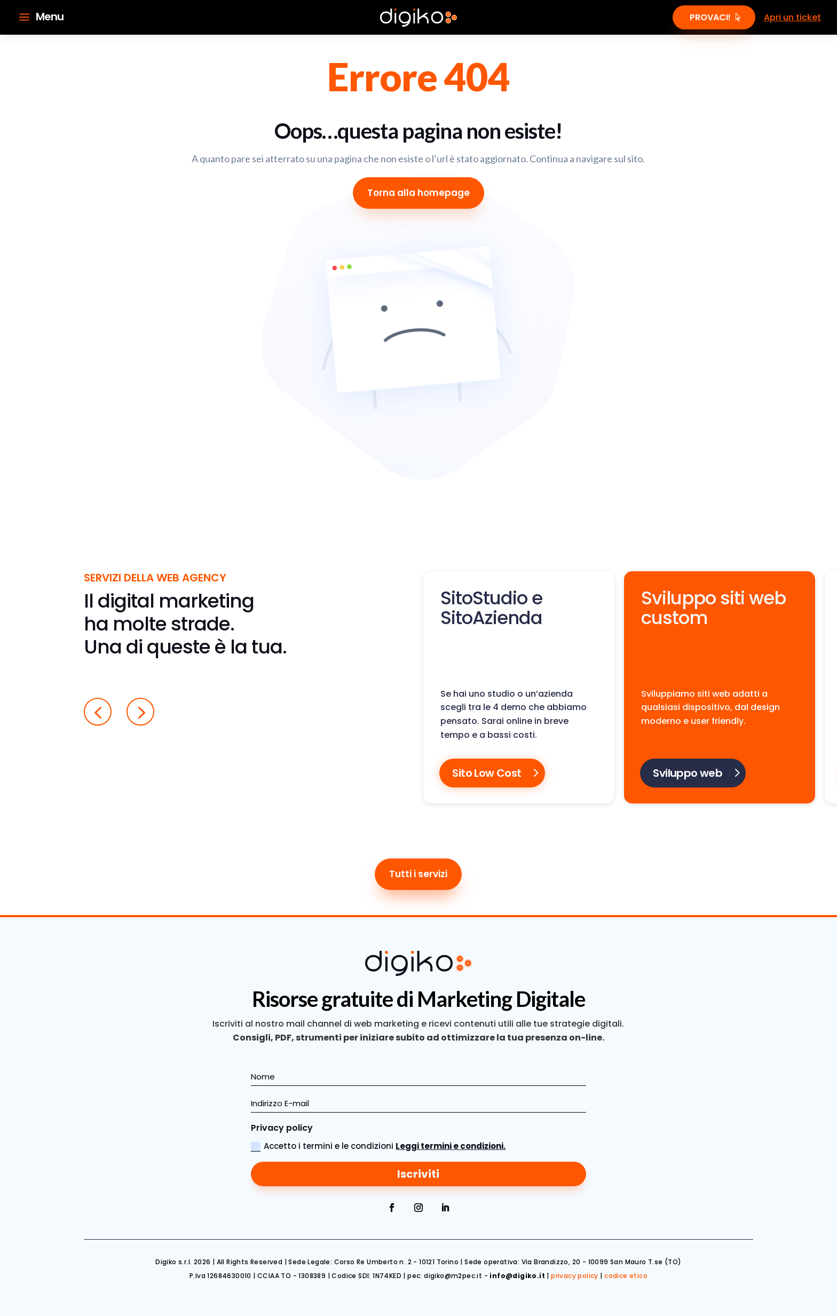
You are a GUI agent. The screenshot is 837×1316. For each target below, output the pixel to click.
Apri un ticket (792, 17)
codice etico (626, 1275)
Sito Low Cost (486, 773)
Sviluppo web (687, 773)
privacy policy (574, 1275)
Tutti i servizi (418, 874)
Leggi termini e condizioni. (451, 1146)
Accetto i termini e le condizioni (378, 1146)
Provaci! (710, 17)
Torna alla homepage (418, 192)
